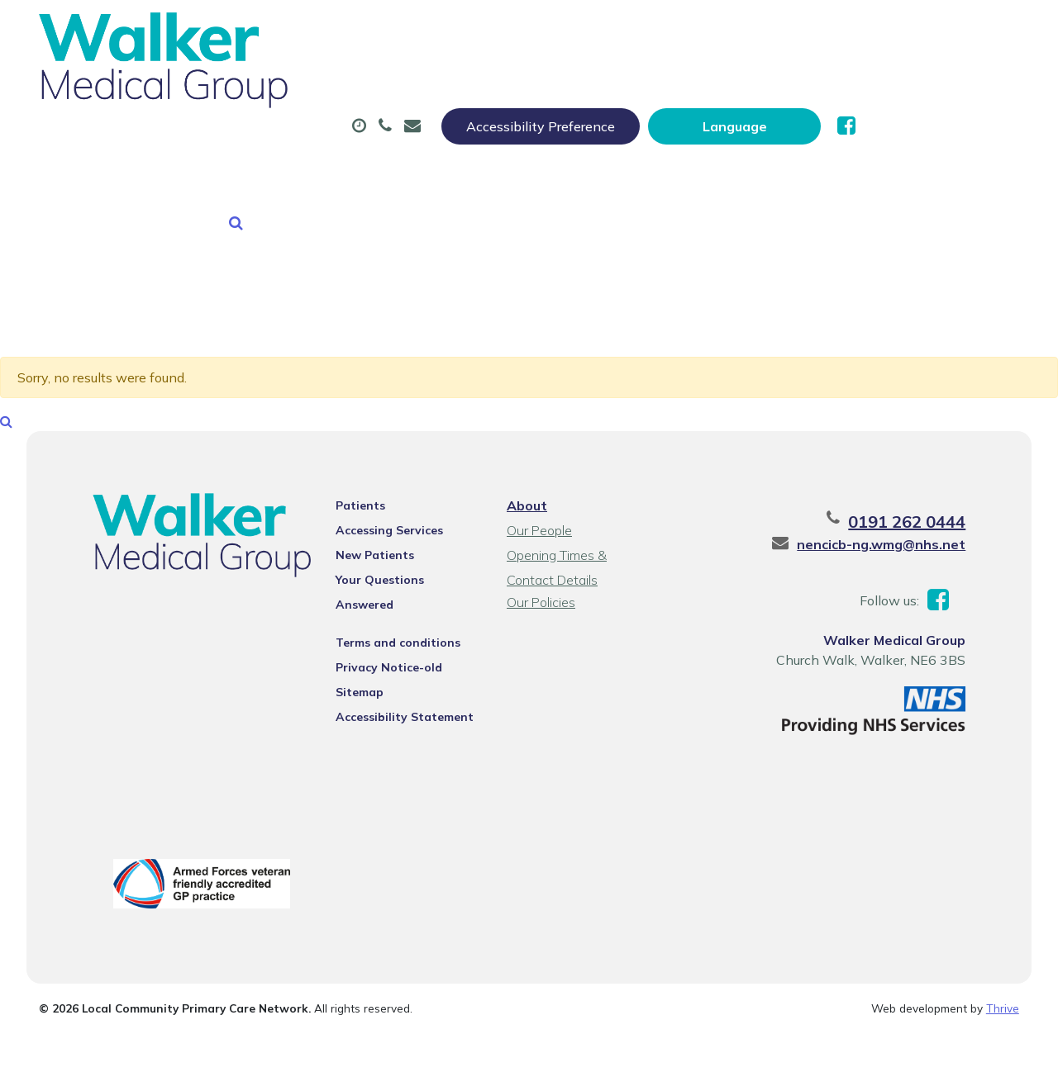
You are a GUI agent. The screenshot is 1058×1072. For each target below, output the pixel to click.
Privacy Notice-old (382, 602)
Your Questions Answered (404, 536)
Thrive (1002, 967)
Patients (354, 461)
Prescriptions (546, 82)
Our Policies (540, 558)
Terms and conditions (391, 577)
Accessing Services (382, 486)
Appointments (396, 82)
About (259, 82)
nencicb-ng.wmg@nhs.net (897, 500)
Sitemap (353, 626)
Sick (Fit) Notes (699, 82)
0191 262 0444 (922, 477)
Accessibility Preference (704, 30)
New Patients (272, 139)
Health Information (450, 139)
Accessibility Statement (398, 651)
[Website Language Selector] (898, 30)
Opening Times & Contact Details (581, 513)
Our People (538, 486)
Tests (827, 82)
